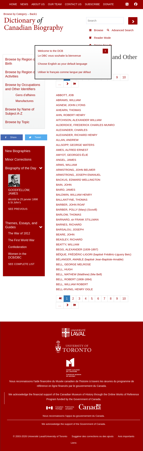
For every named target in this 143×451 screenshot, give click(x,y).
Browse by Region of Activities (20, 74)
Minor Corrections (18, 159)
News (24, 4)
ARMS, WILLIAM (66, 164)
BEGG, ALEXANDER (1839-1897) (77, 249)
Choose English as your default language (62, 63)
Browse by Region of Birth (20, 61)
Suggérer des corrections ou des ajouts (92, 436)
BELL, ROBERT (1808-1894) (74, 279)
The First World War (21, 240)
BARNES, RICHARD (69, 224)
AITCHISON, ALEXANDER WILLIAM (79, 120)
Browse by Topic (17, 122)
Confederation (17, 247)
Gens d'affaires (25, 95)
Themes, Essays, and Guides (21, 225)
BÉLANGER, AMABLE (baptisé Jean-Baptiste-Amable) (89, 259)
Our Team (55, 4)
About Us (38, 4)
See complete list (21, 264)
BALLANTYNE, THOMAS (72, 199)
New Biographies (17, 151)
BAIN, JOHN (64, 184)
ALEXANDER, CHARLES (72, 129)
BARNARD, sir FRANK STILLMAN (77, 219)
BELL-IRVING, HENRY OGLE (74, 289)
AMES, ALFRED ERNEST (72, 149)
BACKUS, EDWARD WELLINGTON (78, 179)
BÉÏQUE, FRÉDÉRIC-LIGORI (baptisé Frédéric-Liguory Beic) (93, 254)
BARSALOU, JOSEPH (70, 229)
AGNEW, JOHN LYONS (70, 105)
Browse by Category (15, 14)
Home (13, 4)
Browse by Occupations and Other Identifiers (22, 87)
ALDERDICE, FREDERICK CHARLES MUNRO (85, 124)
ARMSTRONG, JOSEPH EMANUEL (78, 174)
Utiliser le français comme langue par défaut (64, 72)
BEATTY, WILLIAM (67, 244)
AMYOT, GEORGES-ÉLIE (72, 154)
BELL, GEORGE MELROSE (73, 264)
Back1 (33, 14)
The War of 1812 (19, 233)
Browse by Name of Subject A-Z (19, 111)
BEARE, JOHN (65, 234)
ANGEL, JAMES (66, 159)
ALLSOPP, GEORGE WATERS (75, 144)
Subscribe (92, 4)
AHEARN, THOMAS (68, 110)
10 (124, 77)
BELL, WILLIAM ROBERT (72, 284)
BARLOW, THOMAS (68, 214)
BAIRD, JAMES (65, 189)
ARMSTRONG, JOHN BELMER (75, 169)
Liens (73, 442)
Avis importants (126, 436)
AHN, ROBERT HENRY (70, 115)
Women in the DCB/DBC (17, 255)
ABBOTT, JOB (65, 95)
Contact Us (73, 4)
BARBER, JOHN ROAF (70, 204)
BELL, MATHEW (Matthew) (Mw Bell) (79, 274)
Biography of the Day (20, 168)
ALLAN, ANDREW (67, 139)
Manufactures (24, 101)
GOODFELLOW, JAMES (19, 191)
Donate (108, 4)
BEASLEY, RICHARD (69, 239)
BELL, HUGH (64, 269)
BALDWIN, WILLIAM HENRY (74, 194)
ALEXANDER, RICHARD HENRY (76, 134)
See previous (17, 208)
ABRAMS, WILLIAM (68, 100)
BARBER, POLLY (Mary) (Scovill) (76, 209)
